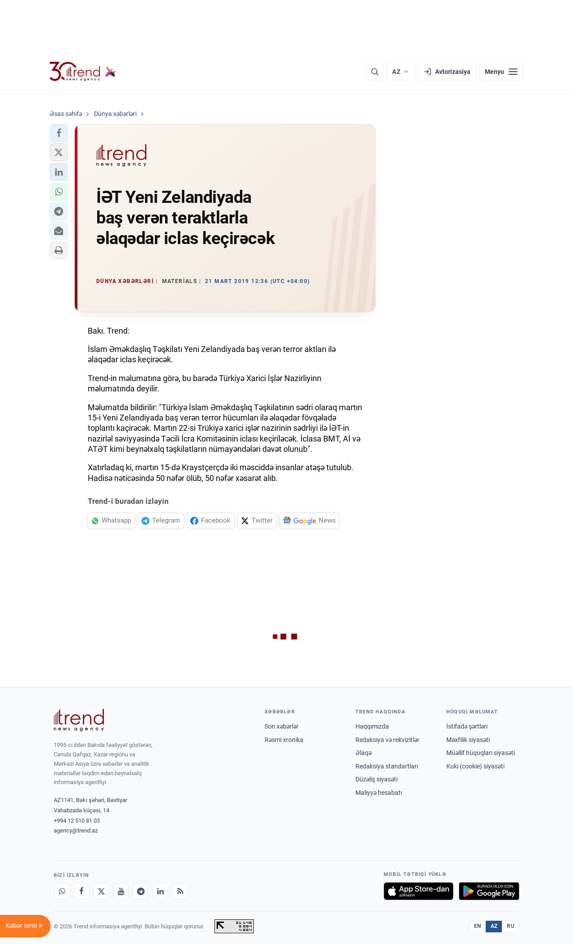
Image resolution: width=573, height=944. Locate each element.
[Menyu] (501, 72)
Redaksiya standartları (386, 766)
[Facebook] (81, 891)
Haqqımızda (372, 726)
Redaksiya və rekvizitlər (387, 739)
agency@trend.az (76, 830)
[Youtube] (121, 891)
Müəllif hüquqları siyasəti (480, 752)
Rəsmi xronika (284, 739)
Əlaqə (363, 752)
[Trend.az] (83, 72)
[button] (58, 133)
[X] (101, 891)
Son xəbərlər (282, 726)
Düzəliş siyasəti (376, 779)
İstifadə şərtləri (466, 726)
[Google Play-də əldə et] (489, 891)
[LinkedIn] (160, 891)
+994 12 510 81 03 (77, 820)
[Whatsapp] (62, 891)
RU (510, 926)
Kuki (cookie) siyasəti (475, 766)
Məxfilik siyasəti (468, 739)
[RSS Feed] (180, 891)
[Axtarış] (375, 72)
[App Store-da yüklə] (418, 891)
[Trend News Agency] (79, 720)
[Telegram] (141, 891)
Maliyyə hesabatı (378, 792)
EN (477, 926)
